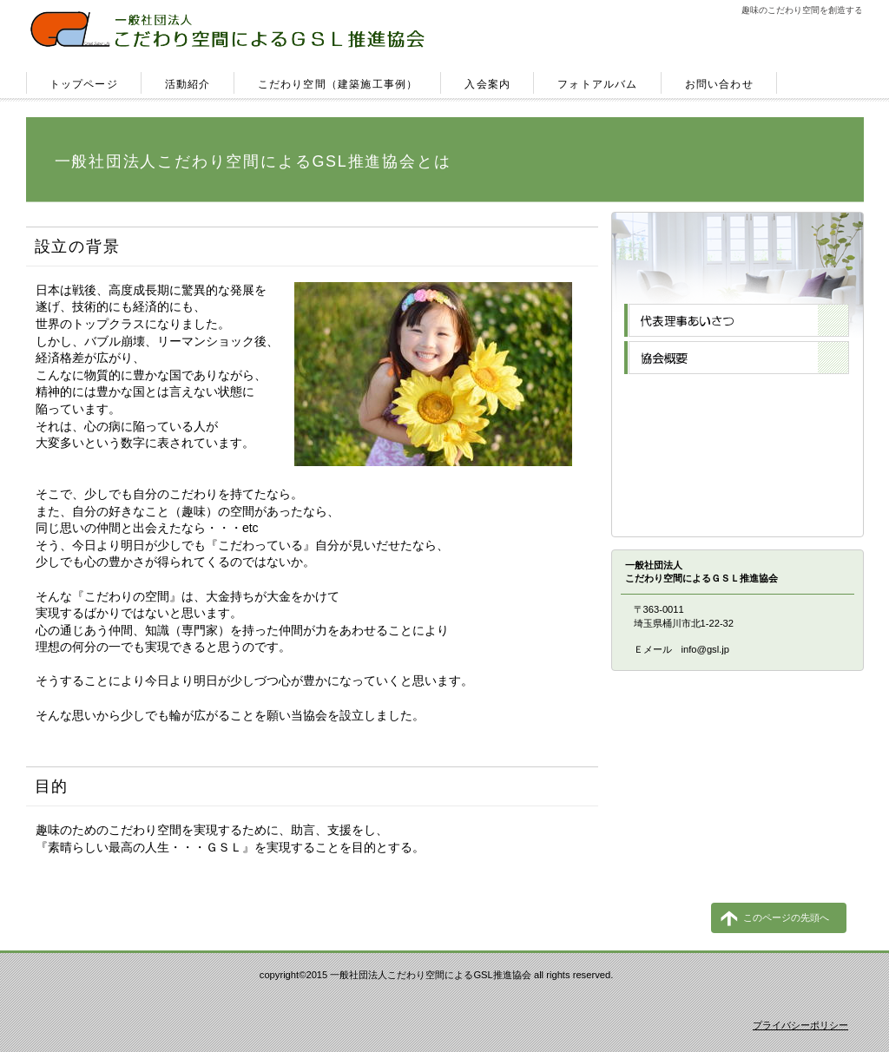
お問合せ (736, 506)
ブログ (736, 469)
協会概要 (736, 357)
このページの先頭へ (786, 917)
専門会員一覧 (736, 394)
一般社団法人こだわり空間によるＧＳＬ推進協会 (232, 31)
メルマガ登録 (736, 432)
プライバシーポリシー (800, 1025)
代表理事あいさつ (736, 320)
